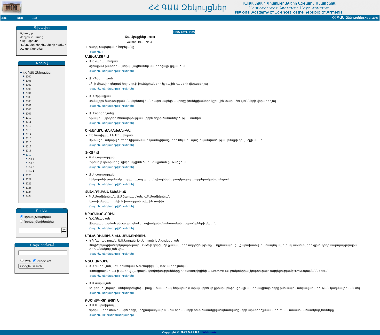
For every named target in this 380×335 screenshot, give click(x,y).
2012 (28, 126)
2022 (28, 183)
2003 (28, 89)
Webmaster (210, 332)
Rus (34, 17)
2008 (28, 109)
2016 (28, 142)
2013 (28, 130)
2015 (28, 138)
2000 (28, 76)
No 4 (31, 171)
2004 (28, 93)
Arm (20, 17)
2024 (28, 191)
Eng (4, 17)
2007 (28, 105)
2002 (28, 84)
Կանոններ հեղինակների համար (43, 44)
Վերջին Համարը (31, 37)
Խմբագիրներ (29, 40)
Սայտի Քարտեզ (31, 48)
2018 (28, 150)
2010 (28, 117)
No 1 (31, 158)
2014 (28, 134)
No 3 (31, 167)
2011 (28, 121)
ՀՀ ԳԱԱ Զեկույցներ (38, 72)
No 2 (31, 163)
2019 (28, 154)
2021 (28, 179)
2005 (28, 97)
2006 (28, 101)
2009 (28, 113)
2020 (28, 175)
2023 (28, 187)
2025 (28, 196)
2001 (28, 80)
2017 (28, 146)
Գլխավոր (26, 33)
